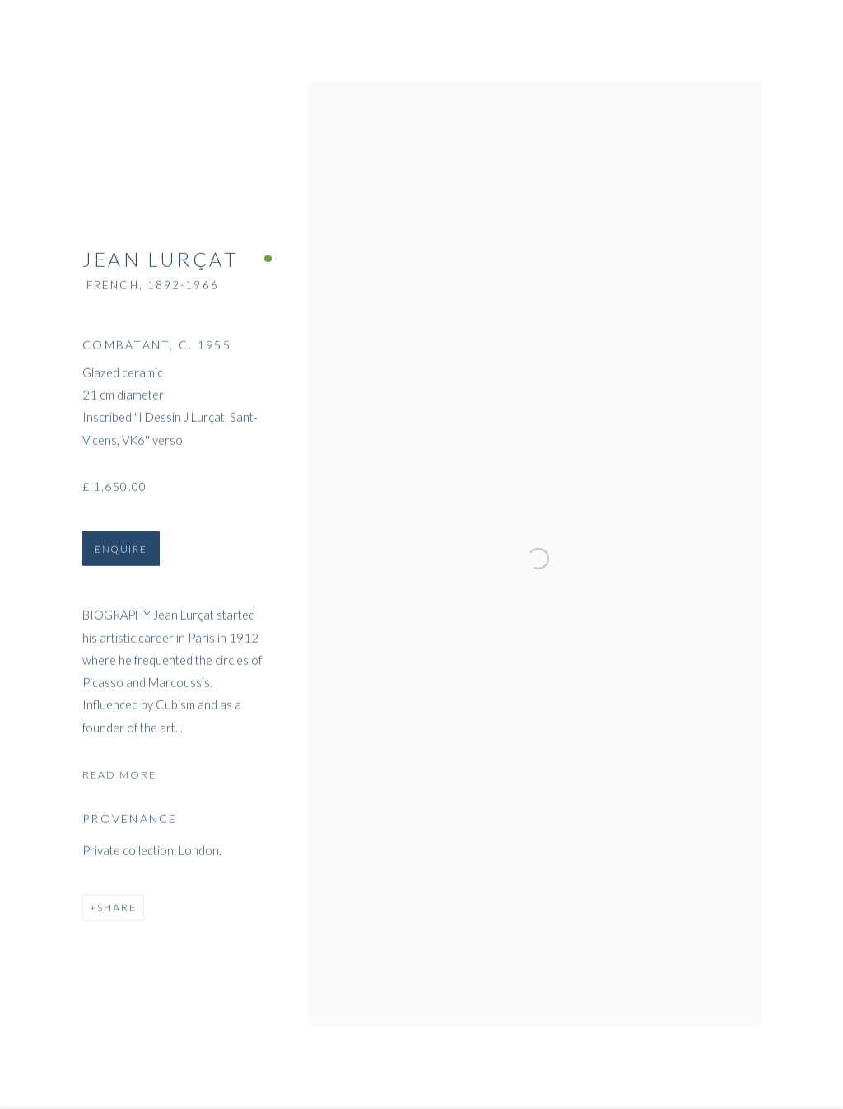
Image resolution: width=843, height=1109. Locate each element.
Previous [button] (35, 554)
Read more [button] (119, 780)
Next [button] (807, 554)
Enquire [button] (121, 555)
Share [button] (117, 913)
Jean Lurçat (160, 265)
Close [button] (809, 37)
